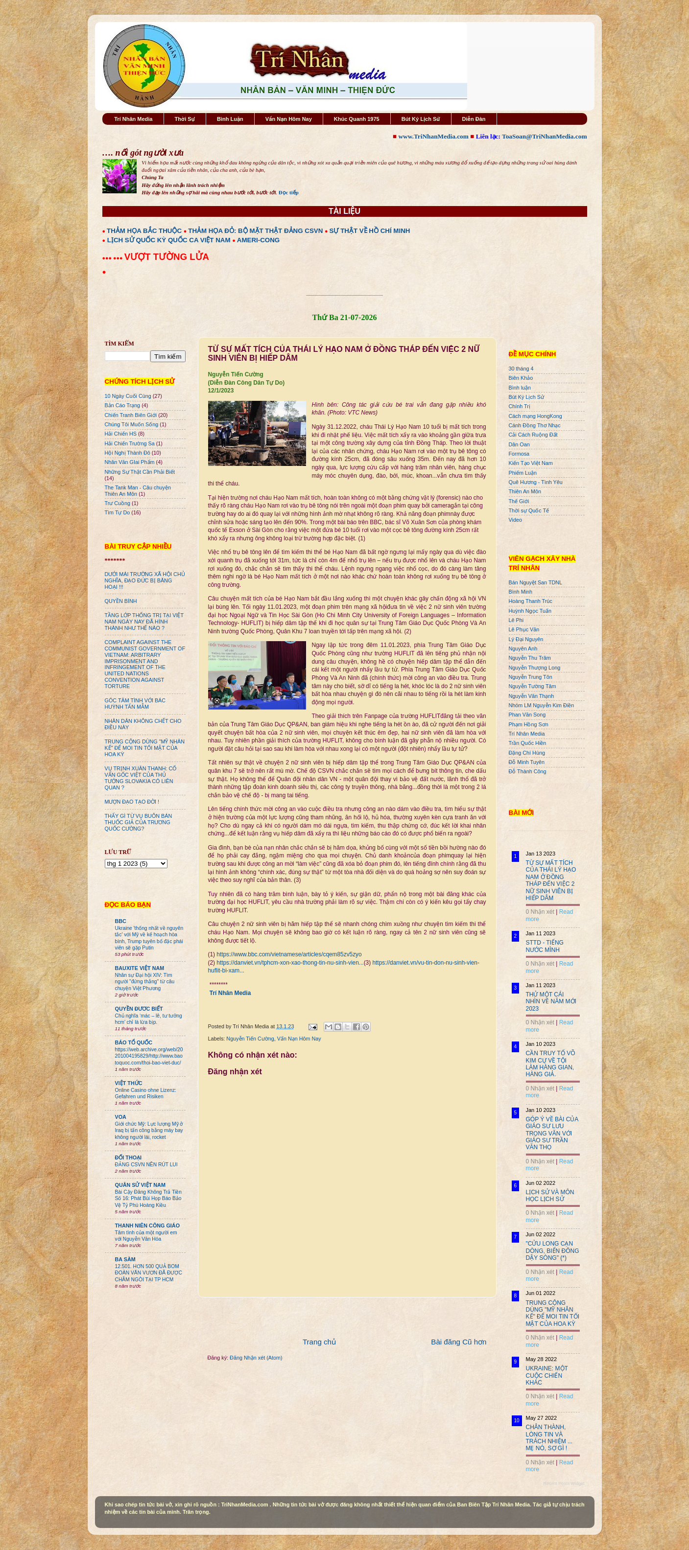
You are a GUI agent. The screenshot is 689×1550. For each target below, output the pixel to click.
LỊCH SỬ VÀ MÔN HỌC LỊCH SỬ (550, 1196)
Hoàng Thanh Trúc (530, 601)
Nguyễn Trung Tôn (530, 677)
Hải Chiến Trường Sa (130, 443)
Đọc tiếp (289, 192)
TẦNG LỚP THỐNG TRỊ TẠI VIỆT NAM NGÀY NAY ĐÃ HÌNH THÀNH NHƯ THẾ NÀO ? (144, 621)
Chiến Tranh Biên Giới (131, 415)
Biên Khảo (521, 378)
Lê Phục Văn (524, 629)
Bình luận (520, 388)
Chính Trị (519, 406)
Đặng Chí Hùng (527, 753)
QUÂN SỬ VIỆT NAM (140, 1185)
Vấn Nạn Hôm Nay (288, 119)
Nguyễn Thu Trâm (530, 658)
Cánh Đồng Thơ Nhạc (535, 425)
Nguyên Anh (523, 648)
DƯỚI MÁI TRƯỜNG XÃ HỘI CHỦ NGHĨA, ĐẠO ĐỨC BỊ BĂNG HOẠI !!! (145, 580)
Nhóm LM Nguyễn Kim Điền (541, 705)
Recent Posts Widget (563, 1483)
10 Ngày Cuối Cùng (128, 396)
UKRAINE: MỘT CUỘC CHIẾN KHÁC (547, 1375)
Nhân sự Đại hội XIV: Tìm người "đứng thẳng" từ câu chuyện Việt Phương (145, 981)
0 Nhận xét (540, 911)
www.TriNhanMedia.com (433, 136)
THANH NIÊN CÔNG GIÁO (147, 1225)
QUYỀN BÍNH (121, 601)
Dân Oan (519, 444)
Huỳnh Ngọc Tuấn (530, 611)
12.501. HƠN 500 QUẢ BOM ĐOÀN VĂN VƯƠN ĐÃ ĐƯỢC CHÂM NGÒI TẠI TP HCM (148, 1273)
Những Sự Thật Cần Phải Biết (140, 472)
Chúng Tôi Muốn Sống (132, 424)
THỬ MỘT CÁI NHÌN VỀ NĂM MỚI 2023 (551, 1001)
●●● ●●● (113, 258)
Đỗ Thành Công (527, 771)
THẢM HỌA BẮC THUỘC (144, 230)
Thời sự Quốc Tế (529, 510)
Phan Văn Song (527, 714)
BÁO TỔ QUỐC (134, 1042)
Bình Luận (230, 119)
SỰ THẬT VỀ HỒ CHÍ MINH (370, 230)
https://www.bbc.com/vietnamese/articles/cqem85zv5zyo (288, 954)
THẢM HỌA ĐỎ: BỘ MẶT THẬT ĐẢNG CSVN (255, 230)
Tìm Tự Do (117, 512)
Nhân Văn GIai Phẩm (130, 462)
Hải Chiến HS (121, 434)
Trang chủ (319, 1342)
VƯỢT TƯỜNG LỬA (166, 257)
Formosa (519, 454)
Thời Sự (185, 119)
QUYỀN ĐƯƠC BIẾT (139, 1009)
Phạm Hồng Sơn (528, 724)
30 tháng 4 (521, 368)
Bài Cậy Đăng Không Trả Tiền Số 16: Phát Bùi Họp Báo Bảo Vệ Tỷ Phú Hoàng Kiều (148, 1198)
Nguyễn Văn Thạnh (531, 696)
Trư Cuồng (118, 503)
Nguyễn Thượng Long (535, 668)
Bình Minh (521, 592)
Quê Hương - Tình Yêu (536, 482)
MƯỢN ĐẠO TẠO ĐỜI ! (132, 802)
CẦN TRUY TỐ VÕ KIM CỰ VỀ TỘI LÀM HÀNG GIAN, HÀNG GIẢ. (550, 1064)
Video (515, 520)
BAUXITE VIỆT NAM (140, 968)
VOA (120, 1117)
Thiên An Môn (525, 491)
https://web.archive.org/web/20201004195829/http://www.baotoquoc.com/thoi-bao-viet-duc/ (149, 1056)
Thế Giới (519, 501)
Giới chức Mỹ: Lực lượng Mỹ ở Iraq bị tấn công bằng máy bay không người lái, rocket (149, 1130)
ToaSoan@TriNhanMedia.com (544, 136)
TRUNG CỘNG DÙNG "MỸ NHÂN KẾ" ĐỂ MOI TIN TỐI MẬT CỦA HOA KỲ (145, 748)
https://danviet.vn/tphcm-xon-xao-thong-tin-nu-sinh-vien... (289, 962)
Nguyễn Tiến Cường (250, 1038)
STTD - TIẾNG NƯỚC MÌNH (545, 946)
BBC (120, 921)
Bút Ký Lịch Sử (421, 119)
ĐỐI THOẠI (128, 1157)
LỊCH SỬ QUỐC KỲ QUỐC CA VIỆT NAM (169, 240)
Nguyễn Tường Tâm (532, 686)
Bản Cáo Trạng (123, 405)
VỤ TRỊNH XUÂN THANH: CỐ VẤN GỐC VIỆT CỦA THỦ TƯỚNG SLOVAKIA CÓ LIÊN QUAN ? (141, 777)
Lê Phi (516, 620)
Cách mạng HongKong (535, 416)
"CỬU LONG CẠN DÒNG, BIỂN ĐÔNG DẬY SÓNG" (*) (552, 1250)
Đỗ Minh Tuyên (527, 762)
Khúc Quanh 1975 (357, 119)
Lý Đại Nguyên (526, 639)
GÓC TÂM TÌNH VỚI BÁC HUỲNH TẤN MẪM (135, 703)
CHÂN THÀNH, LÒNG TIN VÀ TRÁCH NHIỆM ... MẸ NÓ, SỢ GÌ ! (549, 1438)
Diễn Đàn (474, 119)
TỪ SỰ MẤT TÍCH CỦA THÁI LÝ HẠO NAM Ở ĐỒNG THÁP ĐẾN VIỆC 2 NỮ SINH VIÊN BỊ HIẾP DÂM (551, 880)
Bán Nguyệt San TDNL (536, 582)
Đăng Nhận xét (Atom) (256, 1358)
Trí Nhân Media (133, 119)
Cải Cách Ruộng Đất (533, 435)
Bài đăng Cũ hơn (458, 1342)
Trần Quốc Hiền (527, 743)
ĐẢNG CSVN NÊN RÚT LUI (146, 1164)
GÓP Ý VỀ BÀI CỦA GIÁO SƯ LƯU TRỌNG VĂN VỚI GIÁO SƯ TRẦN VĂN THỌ (552, 1133)
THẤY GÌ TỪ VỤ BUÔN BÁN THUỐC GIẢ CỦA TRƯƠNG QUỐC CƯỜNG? (138, 822)
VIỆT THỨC (129, 1083)
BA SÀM (125, 1259)
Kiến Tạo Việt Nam (531, 463)
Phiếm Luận (523, 473)
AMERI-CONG (258, 240)
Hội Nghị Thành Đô (127, 453)
